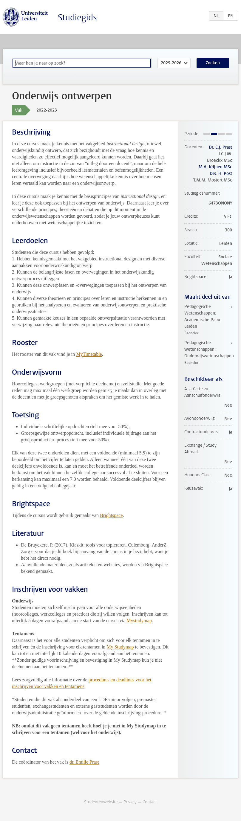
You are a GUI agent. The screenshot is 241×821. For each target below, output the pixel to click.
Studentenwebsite (101, 802)
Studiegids (77, 17)
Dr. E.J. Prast (220, 147)
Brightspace (111, 515)
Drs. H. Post (221, 173)
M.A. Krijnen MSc (215, 167)
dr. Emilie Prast (84, 761)
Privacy (130, 802)
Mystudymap (139, 620)
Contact (150, 802)
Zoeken (213, 63)
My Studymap (120, 646)
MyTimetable (89, 354)
